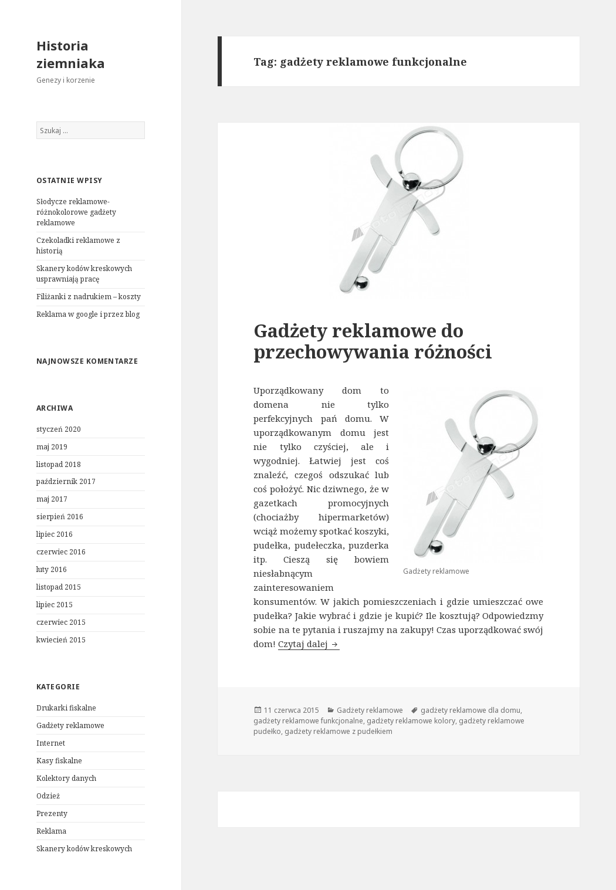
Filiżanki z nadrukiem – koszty (88, 297)
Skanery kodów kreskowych (84, 849)
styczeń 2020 (58, 429)
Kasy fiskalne (59, 761)
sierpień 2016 (59, 517)
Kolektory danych (66, 778)
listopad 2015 (58, 587)
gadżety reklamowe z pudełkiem (338, 731)
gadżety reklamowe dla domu (470, 710)
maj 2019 (51, 447)
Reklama (51, 831)
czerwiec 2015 (61, 622)
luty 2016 (51, 569)
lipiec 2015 (54, 605)
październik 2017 (66, 481)
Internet (50, 743)
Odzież (48, 796)
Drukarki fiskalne (66, 708)
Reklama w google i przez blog (88, 314)
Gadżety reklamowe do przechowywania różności (372, 341)
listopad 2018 (58, 464)
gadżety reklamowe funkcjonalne (308, 721)
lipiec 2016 (54, 534)
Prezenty (51, 813)
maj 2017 (51, 499)
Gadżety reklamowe (70, 725)
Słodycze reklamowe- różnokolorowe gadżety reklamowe (76, 212)
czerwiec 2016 (61, 552)
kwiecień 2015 (61, 640)
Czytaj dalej (309, 643)
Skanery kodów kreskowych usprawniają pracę (84, 273)
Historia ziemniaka (70, 54)
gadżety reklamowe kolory (411, 721)
